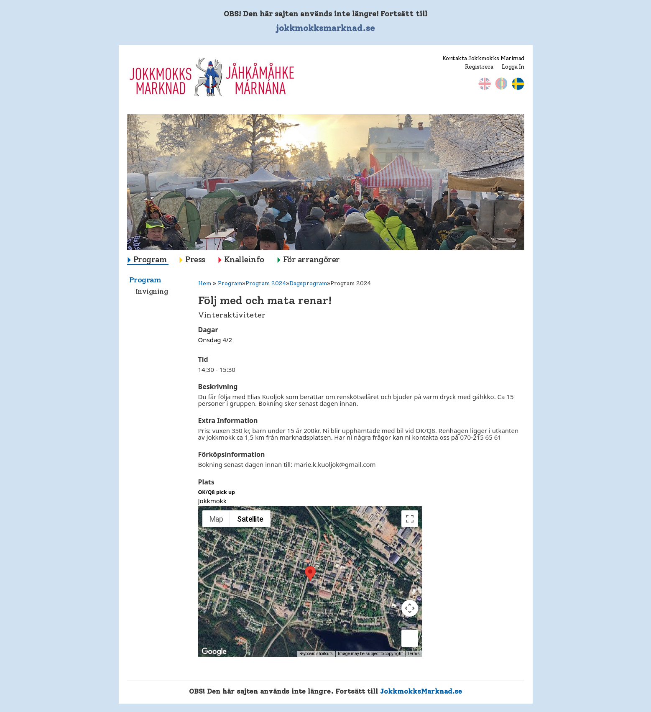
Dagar (208, 329)
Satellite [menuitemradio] (250, 519)
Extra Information (228, 420)
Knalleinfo (244, 259)
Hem (204, 283)
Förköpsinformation (231, 454)
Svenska (518, 83)
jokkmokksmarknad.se (325, 28)
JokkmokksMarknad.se (421, 691)
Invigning (151, 291)
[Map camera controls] (409, 608)
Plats (206, 482)
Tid (203, 359)
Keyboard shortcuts (316, 653)
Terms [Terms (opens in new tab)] (414, 653)
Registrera (479, 66)
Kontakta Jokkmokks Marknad (483, 58)
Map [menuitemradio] (216, 519)
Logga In (513, 66)
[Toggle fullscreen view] (409, 518)
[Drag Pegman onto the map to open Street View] (409, 638)
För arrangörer (311, 259)
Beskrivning (218, 386)
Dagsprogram (308, 283)
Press (195, 259)
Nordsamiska (501, 83)
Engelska (484, 83)
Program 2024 (265, 283)
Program (150, 259)
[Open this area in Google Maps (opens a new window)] (214, 651)
